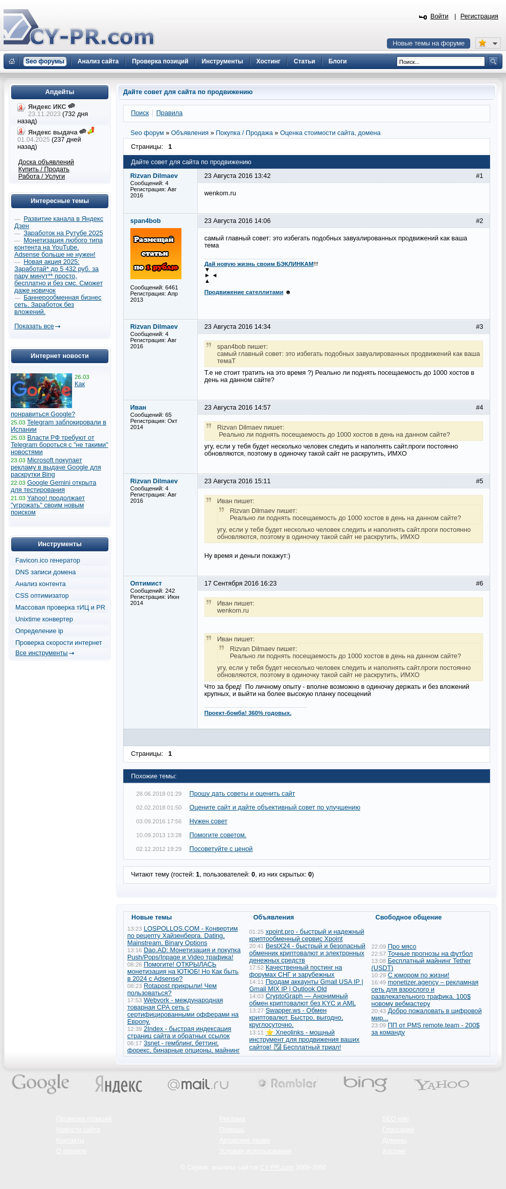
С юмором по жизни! (419, 975)
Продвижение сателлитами (244, 292)
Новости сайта (78, 1129)
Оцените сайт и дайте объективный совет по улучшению (275, 807)
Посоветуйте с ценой (221, 849)
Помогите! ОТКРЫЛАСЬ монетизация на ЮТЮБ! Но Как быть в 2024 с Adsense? (183, 971)
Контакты (70, 1140)
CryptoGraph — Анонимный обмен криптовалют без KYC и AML (302, 1000)
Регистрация (479, 16)
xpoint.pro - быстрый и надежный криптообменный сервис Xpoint (306, 935)
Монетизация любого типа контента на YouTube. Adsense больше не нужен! (58, 247)
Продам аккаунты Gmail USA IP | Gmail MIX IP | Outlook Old (306, 985)
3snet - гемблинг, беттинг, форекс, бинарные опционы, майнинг (183, 1047)
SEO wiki (395, 1119)
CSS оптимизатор (42, 595)
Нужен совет (208, 821)
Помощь (231, 1129)
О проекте (71, 1151)
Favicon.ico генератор (47, 560)
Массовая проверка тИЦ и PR (60, 607)
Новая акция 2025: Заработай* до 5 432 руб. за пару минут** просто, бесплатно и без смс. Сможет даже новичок (58, 276)
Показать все (34, 326)
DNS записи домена (45, 572)
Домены (394, 1140)
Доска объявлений (46, 162)
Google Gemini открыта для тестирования (53, 486)
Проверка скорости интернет (58, 642)
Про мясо (402, 946)
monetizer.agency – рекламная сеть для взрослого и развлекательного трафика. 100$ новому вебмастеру (425, 993)
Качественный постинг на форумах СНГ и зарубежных (295, 971)
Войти (439, 16)
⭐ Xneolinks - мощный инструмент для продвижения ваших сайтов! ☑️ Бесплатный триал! (304, 1040)
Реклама (232, 1119)
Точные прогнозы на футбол (430, 953)
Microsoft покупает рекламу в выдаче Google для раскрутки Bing (56, 467)
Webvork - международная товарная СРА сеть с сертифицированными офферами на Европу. (183, 1011)
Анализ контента (40, 584)
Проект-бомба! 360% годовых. (248, 713)
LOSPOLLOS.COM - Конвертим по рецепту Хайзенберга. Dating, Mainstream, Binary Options (182, 936)
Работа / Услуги (41, 176)
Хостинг (394, 1151)
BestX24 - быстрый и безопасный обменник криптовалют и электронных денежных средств (307, 953)
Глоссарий (398, 1129)
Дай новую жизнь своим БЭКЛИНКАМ (259, 264)
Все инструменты (41, 653)
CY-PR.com (277, 1167)
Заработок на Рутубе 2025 (63, 233)
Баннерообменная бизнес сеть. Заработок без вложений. (58, 305)
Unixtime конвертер (44, 619)
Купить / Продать (44, 169)
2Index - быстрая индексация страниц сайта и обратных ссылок (179, 1032)
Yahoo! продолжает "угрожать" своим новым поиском (48, 505)
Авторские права (244, 1140)
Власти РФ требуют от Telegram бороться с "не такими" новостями (59, 445)
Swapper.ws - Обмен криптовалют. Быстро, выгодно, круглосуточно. (296, 1017)
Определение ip (39, 631)
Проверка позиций (83, 1119)
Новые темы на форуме (429, 43)
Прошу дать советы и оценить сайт (242, 793)
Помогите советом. (218, 835)
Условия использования (255, 1151)
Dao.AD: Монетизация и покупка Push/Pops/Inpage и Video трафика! (184, 954)
